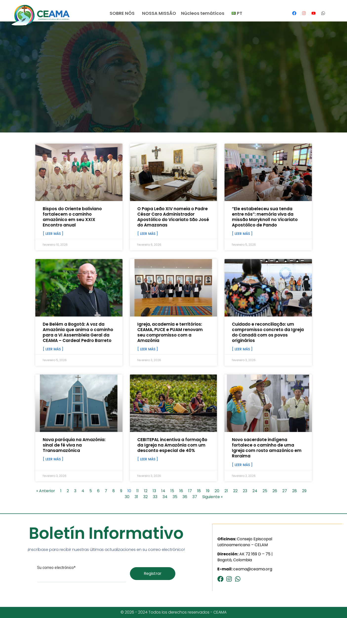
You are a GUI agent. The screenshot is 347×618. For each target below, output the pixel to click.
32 (145, 497)
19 (207, 491)
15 (172, 491)
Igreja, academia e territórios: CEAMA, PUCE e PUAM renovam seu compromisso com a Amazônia (170, 332)
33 (155, 497)
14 (163, 491)
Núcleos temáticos (204, 13)
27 (284, 491)
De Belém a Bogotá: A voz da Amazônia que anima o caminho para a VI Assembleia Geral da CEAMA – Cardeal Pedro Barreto (78, 332)
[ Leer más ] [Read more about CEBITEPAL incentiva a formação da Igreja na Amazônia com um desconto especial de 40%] (147, 459)
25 (265, 491)
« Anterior (45, 491)
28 (294, 491)
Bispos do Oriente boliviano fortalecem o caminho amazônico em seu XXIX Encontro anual (72, 217)
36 (185, 497)
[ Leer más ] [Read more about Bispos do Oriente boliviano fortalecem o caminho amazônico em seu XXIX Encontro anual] (53, 233)
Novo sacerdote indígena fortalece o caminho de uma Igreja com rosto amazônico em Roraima (267, 448)
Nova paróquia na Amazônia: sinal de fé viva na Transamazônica (74, 445)
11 (137, 491)
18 (199, 491)
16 (181, 491)
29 (304, 491)
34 (165, 497)
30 (127, 497)
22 (235, 491)
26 (274, 491)
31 (136, 497)
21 (226, 491)
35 (175, 497)
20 (217, 491)
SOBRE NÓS (123, 13)
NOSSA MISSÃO (159, 13)
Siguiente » (212, 497)
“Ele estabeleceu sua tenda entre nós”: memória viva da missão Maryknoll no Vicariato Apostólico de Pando (265, 217)
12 (145, 491)
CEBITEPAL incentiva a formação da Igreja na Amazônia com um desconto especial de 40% (172, 445)
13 (154, 491)
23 (245, 491)
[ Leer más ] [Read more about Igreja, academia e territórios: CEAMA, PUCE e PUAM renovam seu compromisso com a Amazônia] (147, 349)
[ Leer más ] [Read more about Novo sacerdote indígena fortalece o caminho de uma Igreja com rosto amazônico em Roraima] (242, 464)
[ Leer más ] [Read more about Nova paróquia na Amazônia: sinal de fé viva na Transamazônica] (53, 459)
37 (194, 497)
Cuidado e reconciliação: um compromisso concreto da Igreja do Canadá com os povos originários (268, 332)
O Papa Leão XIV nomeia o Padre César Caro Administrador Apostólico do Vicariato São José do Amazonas (173, 217)
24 (254, 491)
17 (190, 491)
